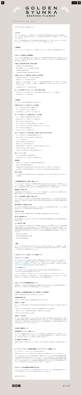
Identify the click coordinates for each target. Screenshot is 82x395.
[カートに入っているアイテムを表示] (79, 2)
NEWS (18, 21)
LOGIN (74, 2)
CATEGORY (33, 21)
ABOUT (23, 21)
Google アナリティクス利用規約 (48, 263)
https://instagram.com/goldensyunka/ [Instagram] (66, 386)
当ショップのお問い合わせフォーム (36, 371)
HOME (14, 21)
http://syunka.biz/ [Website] (69, 386)
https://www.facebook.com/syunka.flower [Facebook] (64, 386)
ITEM (27, 21)
